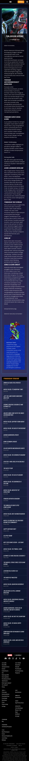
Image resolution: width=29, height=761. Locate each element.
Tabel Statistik (5, 681)
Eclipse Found (7, 536)
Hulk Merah (17, 714)
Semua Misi (4, 665)
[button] (27, 1)
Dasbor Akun (17, 665)
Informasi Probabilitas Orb (7, 736)
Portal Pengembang (19, 671)
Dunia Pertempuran (6, 732)
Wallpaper (4, 740)
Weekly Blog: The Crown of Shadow (14, 455)
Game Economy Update (10, 442)
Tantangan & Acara (5, 667)
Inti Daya (3, 706)
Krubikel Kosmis (5, 671)
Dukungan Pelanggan (12, 745)
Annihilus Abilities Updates (12, 383)
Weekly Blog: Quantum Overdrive (13, 584)
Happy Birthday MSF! (9, 529)
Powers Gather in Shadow (11, 499)
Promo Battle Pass (5, 696)
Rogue (16, 712)
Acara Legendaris (5, 677)
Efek (3, 673)
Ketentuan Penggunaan (9, 743)
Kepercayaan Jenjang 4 (6, 683)
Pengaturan (17, 673)
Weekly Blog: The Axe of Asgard (13, 475)
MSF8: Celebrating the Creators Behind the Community (13, 521)
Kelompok (17, 667)
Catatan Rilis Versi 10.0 (10, 571)
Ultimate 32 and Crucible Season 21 (14, 556)
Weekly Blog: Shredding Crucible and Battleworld (13, 600)
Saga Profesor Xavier (19, 703)
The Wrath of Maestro (10, 578)
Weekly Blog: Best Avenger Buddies (14, 514)
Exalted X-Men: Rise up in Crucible (13, 462)
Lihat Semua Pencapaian (7, 726)
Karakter (3, 669)
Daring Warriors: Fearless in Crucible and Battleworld (12, 609)
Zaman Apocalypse (19, 708)
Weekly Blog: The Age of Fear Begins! (14, 428)
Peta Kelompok (18, 669)
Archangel (17, 716)
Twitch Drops (4, 738)
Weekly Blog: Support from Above (13, 422)
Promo (3, 702)
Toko (3, 690)
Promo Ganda (4, 698)
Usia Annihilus (18, 697)
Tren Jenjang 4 (5, 685)
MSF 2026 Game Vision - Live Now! (13, 542)
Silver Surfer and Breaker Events (13, 448)
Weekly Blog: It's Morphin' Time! (13, 389)
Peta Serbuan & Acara (6, 679)
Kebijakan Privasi (20, 743)
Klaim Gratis (4, 700)
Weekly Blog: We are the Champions (14, 616)
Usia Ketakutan (18, 692)
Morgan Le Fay (18, 710)
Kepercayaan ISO (5, 675)
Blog (3, 721)
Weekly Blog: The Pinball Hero (12, 549)
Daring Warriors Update (11, 435)
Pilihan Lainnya (5, 704)
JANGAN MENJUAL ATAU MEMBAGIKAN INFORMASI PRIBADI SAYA (14, 750)
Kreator (3, 734)
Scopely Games (14, 747)
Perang (3, 687)
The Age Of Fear (8, 468)
